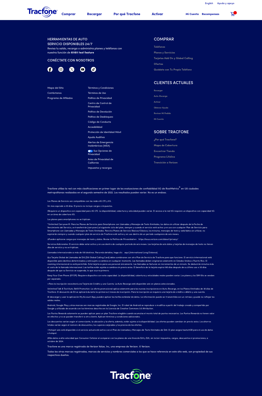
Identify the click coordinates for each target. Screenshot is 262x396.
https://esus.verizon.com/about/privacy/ (157, 238)
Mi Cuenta (159, 113)
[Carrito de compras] (232, 14)
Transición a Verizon (165, 153)
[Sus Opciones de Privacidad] (105, 154)
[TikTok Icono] (93, 70)
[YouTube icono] (82, 70)
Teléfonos (159, 47)
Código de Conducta (99, 123)
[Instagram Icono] (60, 70)
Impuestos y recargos (100, 169)
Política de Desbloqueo (100, 118)
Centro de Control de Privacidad (100, 106)
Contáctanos (54, 94)
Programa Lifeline (164, 148)
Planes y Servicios (163, 52)
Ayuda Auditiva (96, 138)
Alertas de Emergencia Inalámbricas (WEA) (100, 145)
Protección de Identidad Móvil (104, 133)
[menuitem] (70, 14)
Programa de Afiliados (60, 99)
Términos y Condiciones (101, 89)
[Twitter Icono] (71, 70)
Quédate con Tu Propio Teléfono (171, 67)
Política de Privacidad (100, 99)
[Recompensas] (210, 14)
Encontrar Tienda (163, 143)
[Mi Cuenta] (192, 14)
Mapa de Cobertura (165, 138)
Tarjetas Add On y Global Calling (172, 57)
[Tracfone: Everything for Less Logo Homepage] (42, 12)
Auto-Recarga (160, 93)
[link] (157, 14)
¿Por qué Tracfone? (164, 133)
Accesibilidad (95, 128)
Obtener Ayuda (161, 103)
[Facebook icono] (50, 70)
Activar (157, 98)
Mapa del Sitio (55, 89)
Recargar (158, 87)
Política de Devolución (100, 112)
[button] (70, 14)
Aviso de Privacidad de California (100, 162)
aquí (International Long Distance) (139, 252)
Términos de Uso (97, 94)
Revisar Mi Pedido (162, 108)
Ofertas (158, 62)
